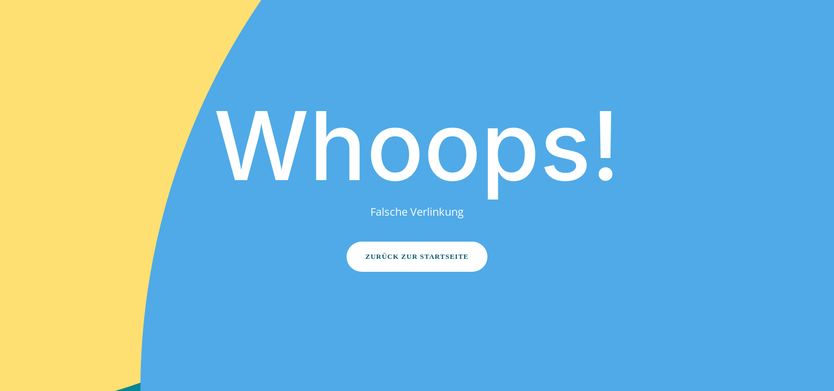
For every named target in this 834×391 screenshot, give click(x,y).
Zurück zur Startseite (417, 256)
